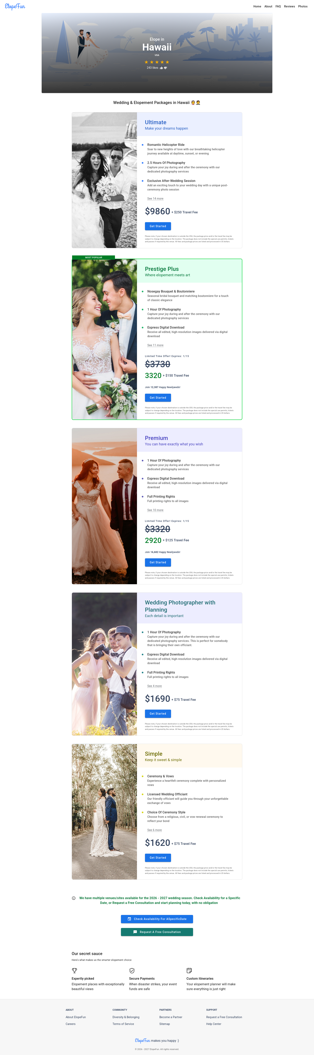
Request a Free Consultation (157, 932)
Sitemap (164, 1024)
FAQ (278, 6)
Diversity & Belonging (126, 1017)
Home (257, 6)
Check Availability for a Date (157, 919)
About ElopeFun (76, 1017)
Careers (70, 1024)
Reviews (289, 6)
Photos (303, 6)
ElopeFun (15, 6)
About (269, 6)
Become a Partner (170, 1017)
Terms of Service (123, 1024)
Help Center (213, 1024)
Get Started (158, 226)
